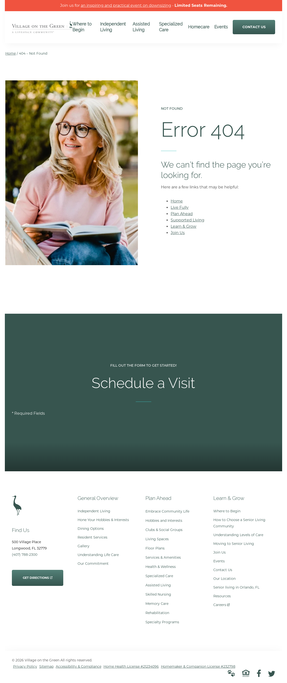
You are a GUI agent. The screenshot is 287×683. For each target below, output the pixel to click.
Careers (221, 603)
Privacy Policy (25, 666)
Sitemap (46, 666)
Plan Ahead (182, 213)
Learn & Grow (183, 226)
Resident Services (92, 537)
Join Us (178, 232)
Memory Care (156, 603)
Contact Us (222, 570)
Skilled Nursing (158, 594)
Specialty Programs (162, 622)
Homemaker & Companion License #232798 (198, 666)
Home (10, 53)
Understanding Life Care (98, 555)
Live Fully (180, 207)
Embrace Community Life (167, 511)
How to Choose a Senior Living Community (239, 523)
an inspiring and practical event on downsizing (126, 5)
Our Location (224, 578)
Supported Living (187, 220)
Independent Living (94, 511)
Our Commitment (93, 563)
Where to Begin (226, 511)
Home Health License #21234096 (131, 666)
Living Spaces (157, 539)
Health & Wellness (160, 567)
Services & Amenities (163, 557)
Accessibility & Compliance (78, 666)
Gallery (83, 546)
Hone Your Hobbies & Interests (103, 520)
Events (219, 561)
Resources (222, 596)
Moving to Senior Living (233, 543)
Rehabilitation (157, 613)
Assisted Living (158, 585)
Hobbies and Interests (163, 520)
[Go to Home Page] (42, 29)
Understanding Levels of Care (238, 535)
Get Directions (37, 575)
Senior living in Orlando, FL (236, 587)
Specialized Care (159, 576)
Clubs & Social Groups (164, 530)
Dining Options (91, 528)
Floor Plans (155, 548)
